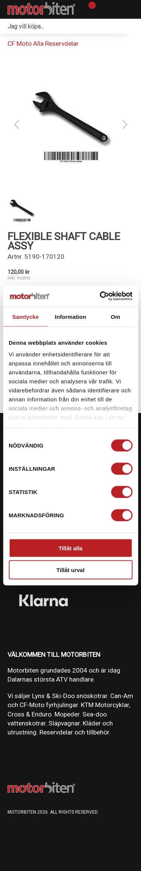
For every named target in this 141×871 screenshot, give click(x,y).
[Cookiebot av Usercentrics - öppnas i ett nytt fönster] (100, 296)
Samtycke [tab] (25, 316)
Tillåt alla (71, 548)
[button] (71, 124)
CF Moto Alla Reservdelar (43, 43)
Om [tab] (115, 316)
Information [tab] (70, 316)
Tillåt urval (70, 570)
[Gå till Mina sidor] (102, 9)
